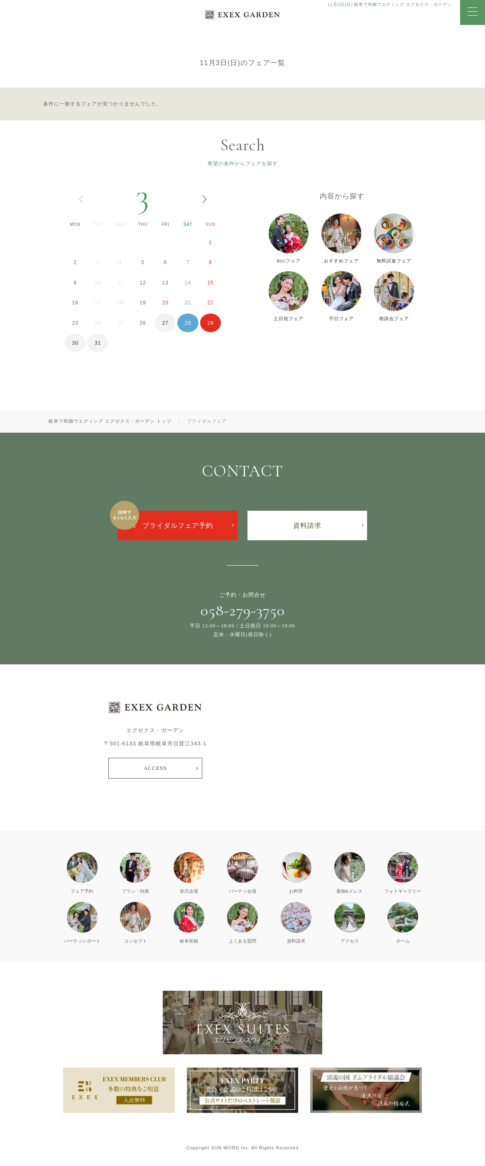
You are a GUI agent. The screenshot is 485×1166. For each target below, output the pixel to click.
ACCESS (155, 768)
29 (210, 323)
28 (188, 323)
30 (75, 343)
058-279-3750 (243, 610)
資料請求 (307, 525)
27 (165, 323)
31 (98, 343)
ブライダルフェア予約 (177, 525)
